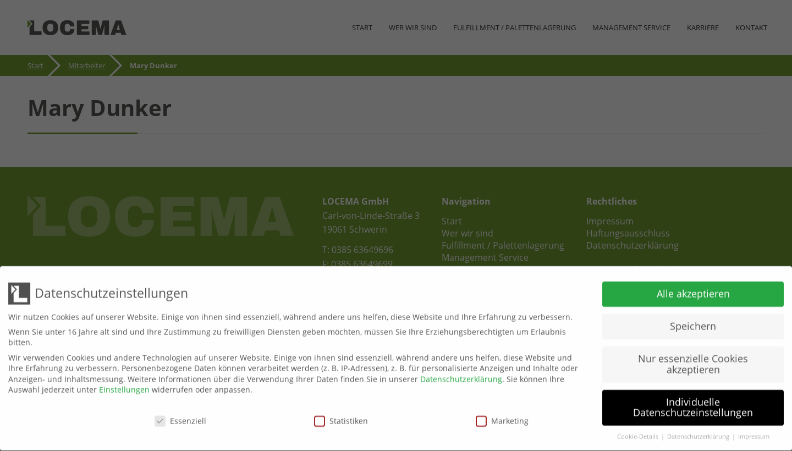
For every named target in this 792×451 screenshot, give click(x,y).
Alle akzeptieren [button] (693, 289)
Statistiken (341, 417)
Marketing (502, 417)
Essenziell (180, 417)
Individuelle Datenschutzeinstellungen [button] (693, 404)
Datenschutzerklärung (461, 375)
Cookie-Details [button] (638, 433)
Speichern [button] (693, 322)
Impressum (753, 433)
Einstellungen (124, 386)
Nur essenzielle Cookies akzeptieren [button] (693, 360)
